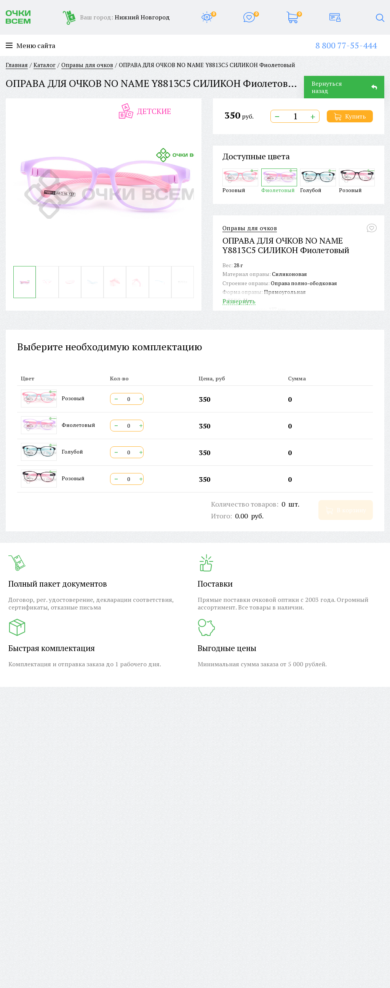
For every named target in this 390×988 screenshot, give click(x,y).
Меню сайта (30, 46)
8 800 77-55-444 (346, 45)
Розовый (240, 180)
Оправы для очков (249, 228)
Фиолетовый (279, 180)
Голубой (318, 180)
